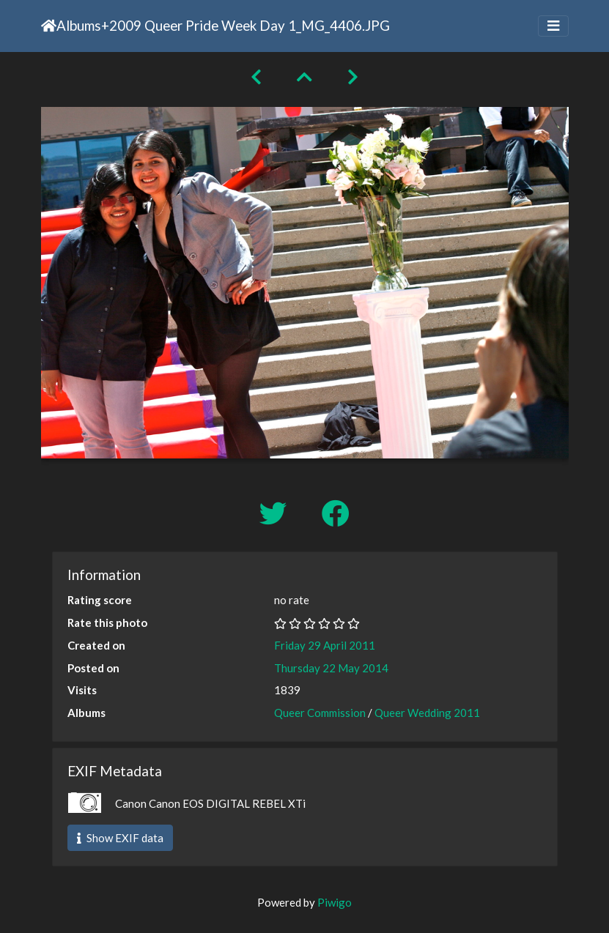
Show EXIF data (120, 837)
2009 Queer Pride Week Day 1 (202, 25)
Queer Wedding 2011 (427, 712)
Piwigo (334, 902)
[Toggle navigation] (553, 26)
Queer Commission (320, 712)
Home (48, 25)
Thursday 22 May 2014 (331, 667)
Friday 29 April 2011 (324, 645)
